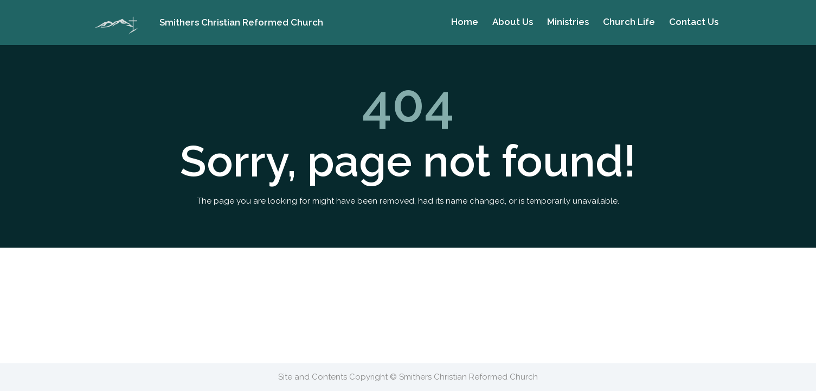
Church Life (629, 21)
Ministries (568, 21)
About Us (512, 21)
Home (464, 21)
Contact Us (693, 21)
